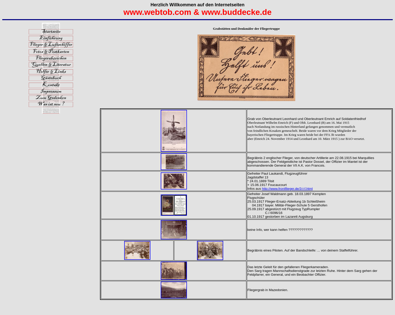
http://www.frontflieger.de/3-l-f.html (287, 189)
